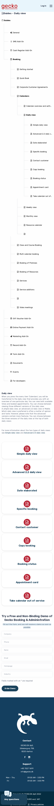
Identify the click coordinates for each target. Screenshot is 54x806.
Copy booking (27, 545)
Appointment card (27, 582)
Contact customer (27, 527)
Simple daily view (12, 433)
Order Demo (10, 688)
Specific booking (27, 508)
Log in (43, 6)
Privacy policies (36, 804)
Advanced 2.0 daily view (34, 433)
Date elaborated (27, 490)
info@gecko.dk (27, 772)
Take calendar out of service (27, 600)
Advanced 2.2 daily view (26, 472)
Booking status (27, 563)
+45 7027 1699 (27, 768)
